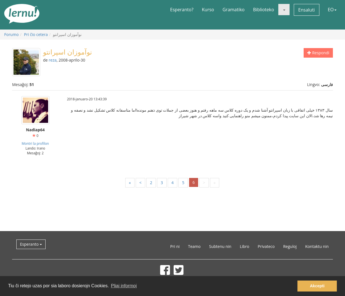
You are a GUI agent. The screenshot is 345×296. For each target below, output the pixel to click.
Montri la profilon (35, 143)
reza (53, 60)
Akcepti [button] (317, 286)
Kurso (208, 9)
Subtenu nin (220, 246)
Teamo (194, 246)
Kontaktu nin (317, 246)
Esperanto (31, 244)
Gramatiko (234, 9)
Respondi (318, 52)
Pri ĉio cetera (36, 34)
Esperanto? (182, 9)
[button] (284, 9)
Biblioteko (263, 9)
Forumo (11, 34)
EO (332, 9)
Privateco (266, 246)
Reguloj (290, 246)
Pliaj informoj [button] (124, 285)
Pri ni (175, 246)
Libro (244, 246)
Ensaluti (306, 10)
